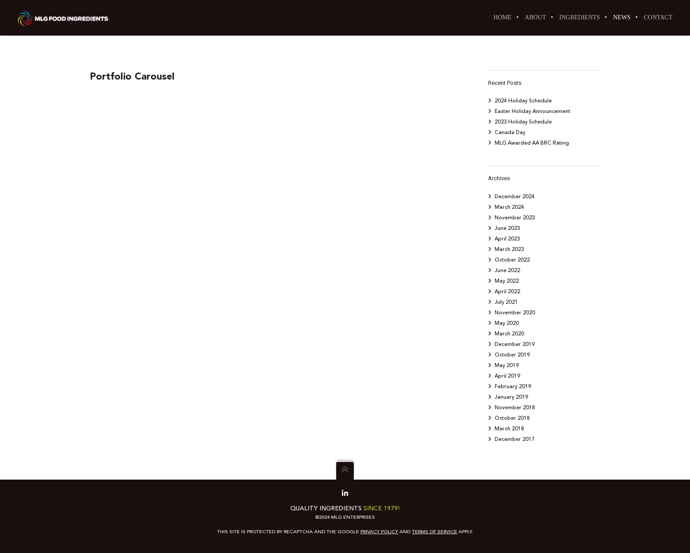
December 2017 (515, 439)
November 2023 (515, 218)
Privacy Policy (379, 532)
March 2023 (509, 249)
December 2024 (515, 196)
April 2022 (507, 291)
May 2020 (507, 323)
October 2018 (512, 418)
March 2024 (509, 207)
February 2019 (513, 386)
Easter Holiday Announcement (532, 111)
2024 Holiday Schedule (523, 101)
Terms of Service (434, 532)
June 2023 (507, 228)
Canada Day (510, 132)
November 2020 (515, 312)
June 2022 (507, 270)
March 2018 (509, 429)
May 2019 (507, 365)
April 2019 (507, 376)
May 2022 (507, 281)
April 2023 (507, 239)
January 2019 (511, 397)
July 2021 (506, 302)
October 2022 (512, 260)
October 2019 (512, 355)
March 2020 (509, 334)
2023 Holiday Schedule (523, 122)
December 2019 (515, 344)
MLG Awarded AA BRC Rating (532, 143)
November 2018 (515, 407)
